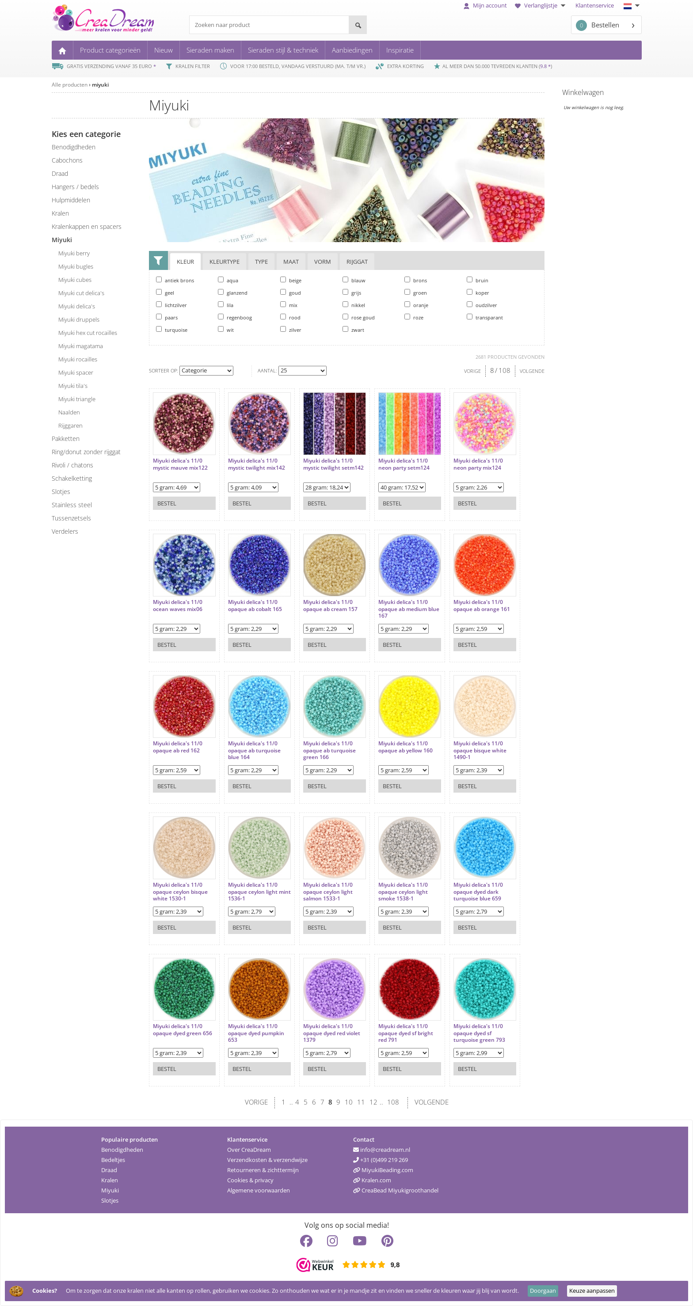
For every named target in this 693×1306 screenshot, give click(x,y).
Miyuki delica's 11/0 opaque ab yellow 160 (405, 747)
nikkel (354, 304)
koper (478, 292)
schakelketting (72, 478)
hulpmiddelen (71, 200)
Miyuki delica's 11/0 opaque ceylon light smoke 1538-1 (403, 891)
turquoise (171, 329)
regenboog (235, 317)
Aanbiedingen (352, 50)
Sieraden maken (210, 50)
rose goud (359, 317)
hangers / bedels (75, 186)
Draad (109, 1170)
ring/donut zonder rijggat (86, 452)
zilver (290, 329)
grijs (352, 292)
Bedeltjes (113, 1160)
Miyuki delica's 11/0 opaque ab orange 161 (481, 605)
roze (413, 317)
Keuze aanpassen (592, 1291)
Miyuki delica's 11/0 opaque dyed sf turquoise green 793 (479, 1033)
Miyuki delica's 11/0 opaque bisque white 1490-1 (479, 750)
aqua (228, 280)
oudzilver (482, 304)
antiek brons (175, 280)
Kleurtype (224, 262)
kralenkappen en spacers (87, 226)
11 (361, 1101)
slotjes (61, 491)
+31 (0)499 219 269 (380, 1160)
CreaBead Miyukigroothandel (395, 1190)
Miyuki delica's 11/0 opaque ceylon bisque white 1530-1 (180, 891)
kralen (60, 213)
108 (504, 370)
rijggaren (70, 425)
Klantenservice (594, 5)
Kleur (185, 262)
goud (290, 292)
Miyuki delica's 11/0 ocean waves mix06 (177, 605)
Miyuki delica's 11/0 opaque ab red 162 (177, 747)
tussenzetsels (71, 518)
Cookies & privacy (250, 1180)
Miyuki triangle (76, 399)
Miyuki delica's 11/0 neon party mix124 (478, 464)
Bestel (166, 503)
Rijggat (357, 262)
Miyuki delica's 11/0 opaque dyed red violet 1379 (331, 1033)
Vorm (322, 262)
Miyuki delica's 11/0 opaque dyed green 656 (182, 1029)
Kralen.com (372, 1180)
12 (373, 1101)
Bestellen (597, 25)
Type (261, 262)
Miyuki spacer (75, 372)
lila (225, 304)
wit (226, 329)
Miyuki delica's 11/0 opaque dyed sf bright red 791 (405, 1033)
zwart (353, 329)
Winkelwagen (583, 92)
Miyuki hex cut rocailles (87, 333)
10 (349, 1101)
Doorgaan (543, 1291)
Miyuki (110, 1190)
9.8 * (545, 66)
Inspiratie (400, 50)
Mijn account (485, 5)
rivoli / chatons (72, 465)
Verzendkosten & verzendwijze (267, 1160)
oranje (416, 304)
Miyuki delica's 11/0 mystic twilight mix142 (256, 464)
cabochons (67, 160)
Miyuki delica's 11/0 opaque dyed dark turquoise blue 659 (478, 891)
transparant (485, 317)
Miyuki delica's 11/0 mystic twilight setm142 (333, 464)
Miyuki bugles (75, 266)
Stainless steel (72, 505)
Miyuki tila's (73, 386)
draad (60, 173)
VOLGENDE (532, 371)
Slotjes (109, 1200)
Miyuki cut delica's (81, 293)
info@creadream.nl (381, 1150)
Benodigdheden (122, 1150)
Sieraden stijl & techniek (283, 50)
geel (165, 292)
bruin (477, 280)
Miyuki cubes (74, 280)
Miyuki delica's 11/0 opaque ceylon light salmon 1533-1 (328, 891)
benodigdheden (73, 147)
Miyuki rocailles (77, 359)
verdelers (65, 531)
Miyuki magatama (80, 346)
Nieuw (163, 50)
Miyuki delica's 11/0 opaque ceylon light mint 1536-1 (259, 891)
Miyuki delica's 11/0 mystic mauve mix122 (180, 464)
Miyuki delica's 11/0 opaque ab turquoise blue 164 (254, 750)
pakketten (66, 438)
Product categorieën (110, 50)
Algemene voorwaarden (258, 1190)
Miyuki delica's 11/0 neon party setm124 (404, 464)
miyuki (100, 84)
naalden (69, 412)
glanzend (233, 292)
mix (288, 304)
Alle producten (70, 84)
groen (415, 292)
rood (290, 317)
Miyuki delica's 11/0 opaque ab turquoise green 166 (329, 750)
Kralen (109, 1180)
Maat (291, 262)
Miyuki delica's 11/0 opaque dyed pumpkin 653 (256, 1033)
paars (167, 317)
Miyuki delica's (76, 306)
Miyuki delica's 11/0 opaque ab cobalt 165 (255, 605)
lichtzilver (171, 304)
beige (290, 280)
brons (415, 280)
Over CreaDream (249, 1150)
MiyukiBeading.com (383, 1170)
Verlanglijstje (541, 5)
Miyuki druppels (78, 319)
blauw (354, 280)
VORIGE (472, 371)
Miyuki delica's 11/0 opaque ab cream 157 (330, 605)
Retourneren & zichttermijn (263, 1170)
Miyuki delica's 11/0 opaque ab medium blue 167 (408, 609)
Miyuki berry (74, 253)
